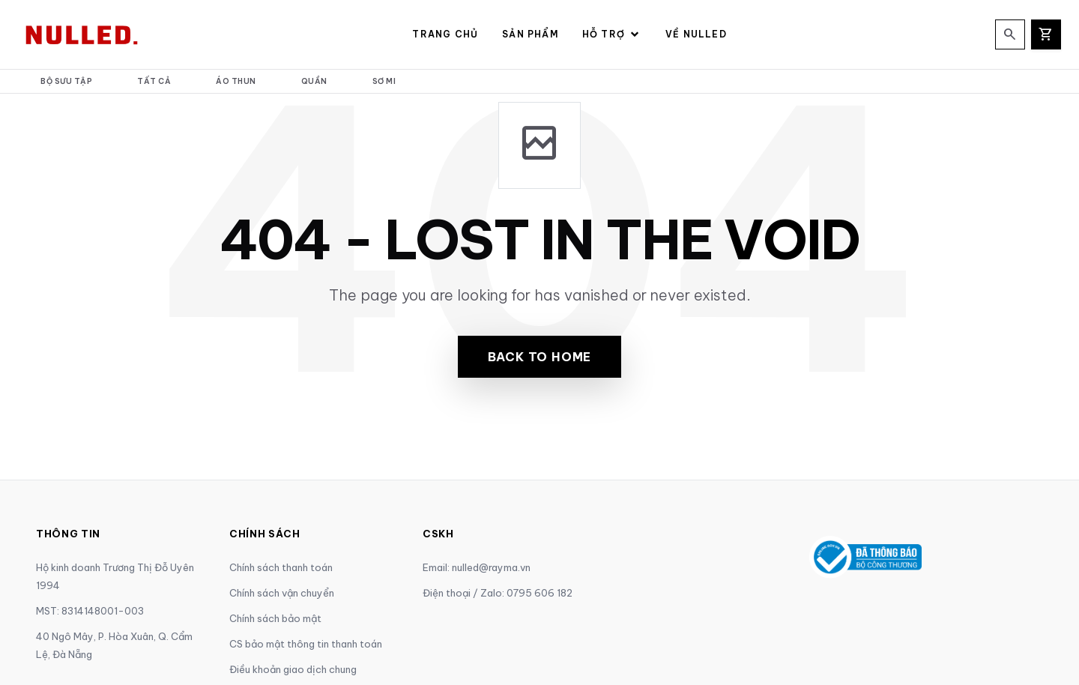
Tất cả (154, 81)
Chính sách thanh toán (281, 567)
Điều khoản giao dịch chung (293, 669)
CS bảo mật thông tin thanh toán (305, 644)
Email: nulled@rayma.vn (477, 567)
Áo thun (236, 81)
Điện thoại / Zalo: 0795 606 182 (497, 593)
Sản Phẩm (530, 34)
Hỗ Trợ (611, 34)
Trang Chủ (445, 34)
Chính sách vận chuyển (281, 593)
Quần (314, 81)
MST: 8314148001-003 (90, 611)
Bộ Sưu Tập (66, 81)
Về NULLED (696, 34)
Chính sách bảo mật (275, 618)
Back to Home (540, 356)
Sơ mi (384, 81)
